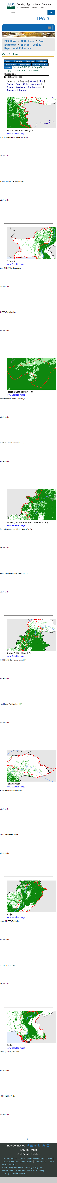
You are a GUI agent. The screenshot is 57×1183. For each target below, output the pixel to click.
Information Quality (35, 1170)
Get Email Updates (28, 1154)
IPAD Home (27, 41)
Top (28, 1139)
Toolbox (7, 61)
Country (8, 67)
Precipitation (18, 61)
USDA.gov (20, 1159)
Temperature (30, 61)
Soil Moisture (42, 61)
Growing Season (25, 64)
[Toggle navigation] (49, 27)
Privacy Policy (31, 1167)
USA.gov (7, 1173)
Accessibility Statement (12, 1167)
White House (19, 1173)
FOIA (11, 1164)
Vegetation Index (10, 64)
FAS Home (10, 41)
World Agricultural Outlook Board (18, 1161)
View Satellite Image (16, 133)
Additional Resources (40, 64)
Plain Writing (40, 1161)
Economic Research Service (39, 1159)
